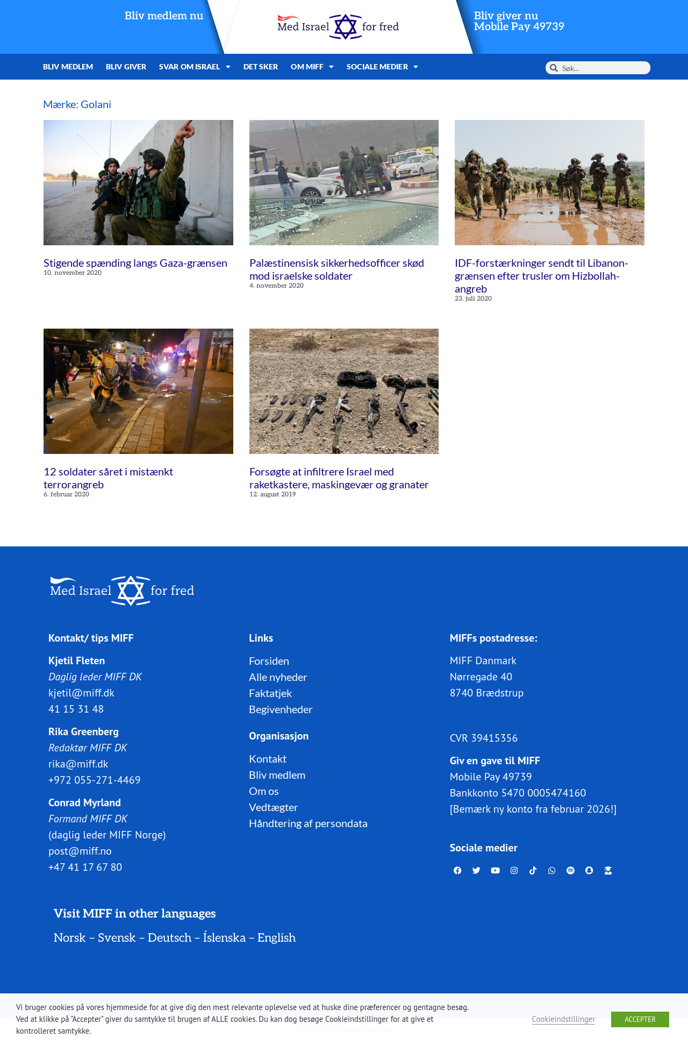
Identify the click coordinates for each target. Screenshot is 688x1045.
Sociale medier (382, 66)
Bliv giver (126, 66)
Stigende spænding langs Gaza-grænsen (135, 262)
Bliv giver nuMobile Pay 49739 (519, 21)
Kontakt (267, 758)
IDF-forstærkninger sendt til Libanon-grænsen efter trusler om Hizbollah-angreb (541, 275)
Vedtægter (273, 806)
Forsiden (269, 660)
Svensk (117, 938)
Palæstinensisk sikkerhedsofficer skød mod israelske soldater (336, 269)
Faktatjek (270, 692)
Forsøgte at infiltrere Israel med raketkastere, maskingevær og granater (339, 477)
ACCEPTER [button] (640, 1019)
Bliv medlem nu (164, 16)
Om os (264, 790)
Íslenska (224, 938)
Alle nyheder (278, 676)
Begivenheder (281, 708)
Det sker (260, 66)
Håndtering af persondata (308, 822)
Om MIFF (312, 66)
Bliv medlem (68, 66)
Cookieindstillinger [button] (564, 1019)
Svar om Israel (195, 66)
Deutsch (169, 938)
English (276, 938)
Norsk (70, 938)
